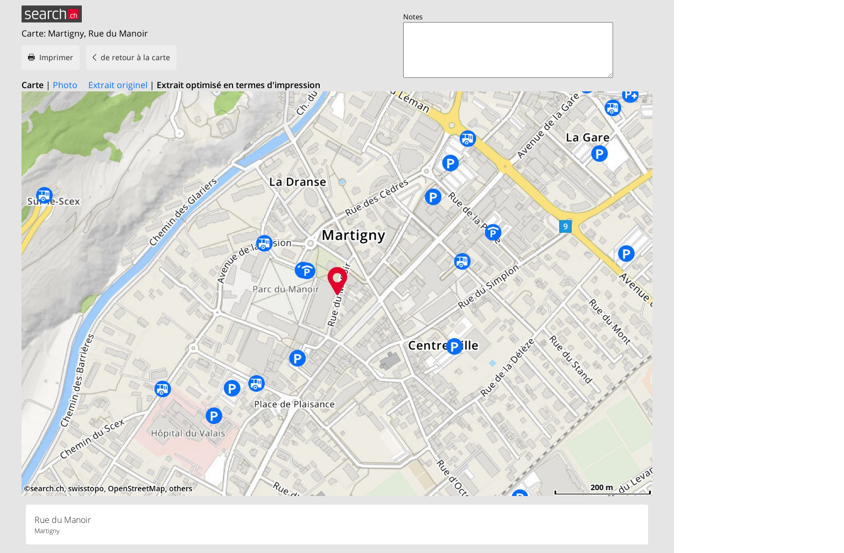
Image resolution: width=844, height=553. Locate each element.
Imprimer (56, 57)
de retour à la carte (135, 57)
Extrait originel (117, 85)
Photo (65, 85)
